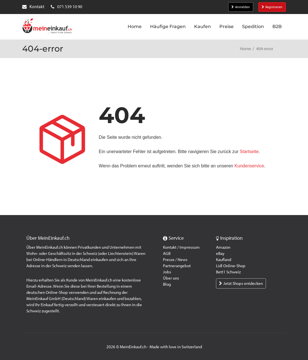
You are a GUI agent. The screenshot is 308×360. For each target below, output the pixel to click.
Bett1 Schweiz (228, 271)
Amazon (223, 247)
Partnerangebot (177, 265)
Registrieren (272, 7)
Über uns (171, 278)
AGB (167, 253)
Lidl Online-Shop (230, 265)
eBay (220, 253)
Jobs (167, 271)
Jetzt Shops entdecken (241, 283)
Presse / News (175, 259)
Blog (167, 284)
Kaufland (223, 259)
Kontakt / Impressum (181, 247)
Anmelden (240, 7)
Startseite (249, 151)
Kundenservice (249, 165)
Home (245, 48)
